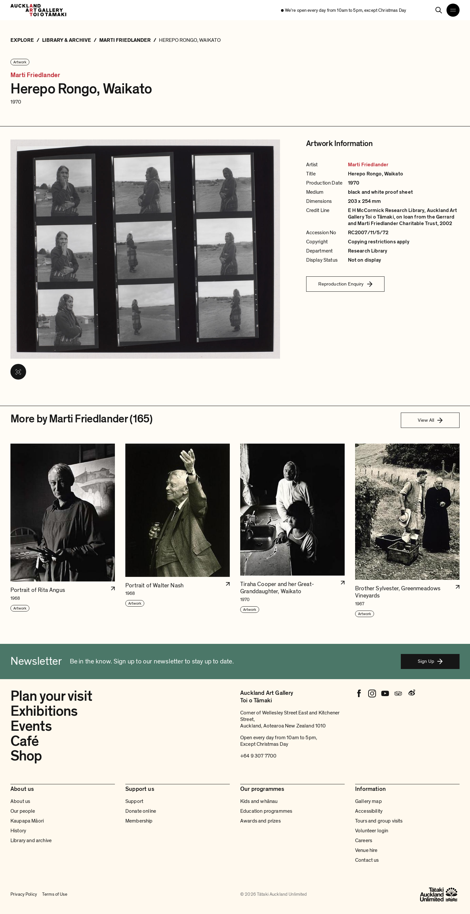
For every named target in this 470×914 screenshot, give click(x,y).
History (18, 830)
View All (430, 420)
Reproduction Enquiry (345, 284)
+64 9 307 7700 (258, 755)
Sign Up (430, 661)
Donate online (140, 811)
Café (24, 741)
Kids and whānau (258, 801)
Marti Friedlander (35, 75)
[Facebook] (359, 693)
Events (31, 726)
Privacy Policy (23, 894)
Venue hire (366, 850)
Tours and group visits (379, 820)
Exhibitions (43, 711)
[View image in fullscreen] (18, 372)
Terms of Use (54, 894)
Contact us (367, 860)
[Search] (438, 10)
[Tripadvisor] (398, 693)
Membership (139, 820)
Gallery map (368, 801)
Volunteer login (371, 830)
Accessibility (369, 811)
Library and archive (31, 840)
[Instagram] (372, 693)
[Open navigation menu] (453, 10)
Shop (26, 755)
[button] (62, 531)
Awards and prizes (260, 820)
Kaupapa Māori (27, 820)
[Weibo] (411, 693)
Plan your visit (51, 696)
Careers (363, 840)
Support (134, 801)
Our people (22, 811)
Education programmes (266, 811)
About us (20, 801)
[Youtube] (385, 693)
